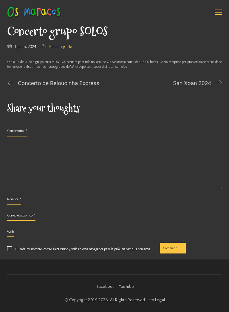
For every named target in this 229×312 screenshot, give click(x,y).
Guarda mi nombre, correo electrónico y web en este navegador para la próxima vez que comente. (83, 249)
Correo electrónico (21, 215)
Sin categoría (60, 46)
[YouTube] (126, 287)
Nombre (14, 199)
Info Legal (156, 299)
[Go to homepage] (34, 12)
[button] (218, 12)
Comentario (17, 130)
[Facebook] (105, 287)
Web (10, 231)
